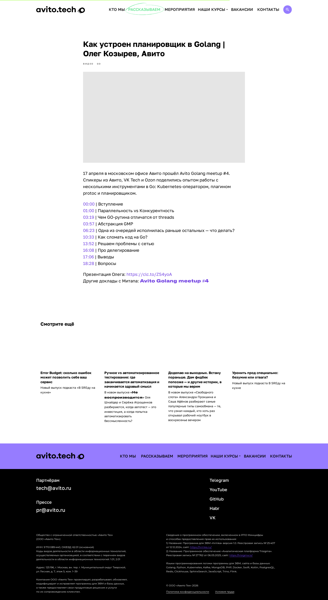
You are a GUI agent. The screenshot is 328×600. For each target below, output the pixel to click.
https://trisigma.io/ (241, 555)
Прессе (44, 502)
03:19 (88, 217)
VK (213, 517)
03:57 (88, 223)
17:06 (88, 256)
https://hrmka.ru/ (200, 547)
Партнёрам (47, 480)
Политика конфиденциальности (187, 591)
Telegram (219, 480)
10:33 (88, 236)
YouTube (218, 489)
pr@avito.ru (50, 510)
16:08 (88, 250)
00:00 (89, 203)
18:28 (88, 263)
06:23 (89, 230)
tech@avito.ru (53, 488)
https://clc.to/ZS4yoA (149, 274)
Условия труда (224, 591)
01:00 (88, 210)
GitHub (217, 498)
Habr (214, 508)
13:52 (88, 243)
